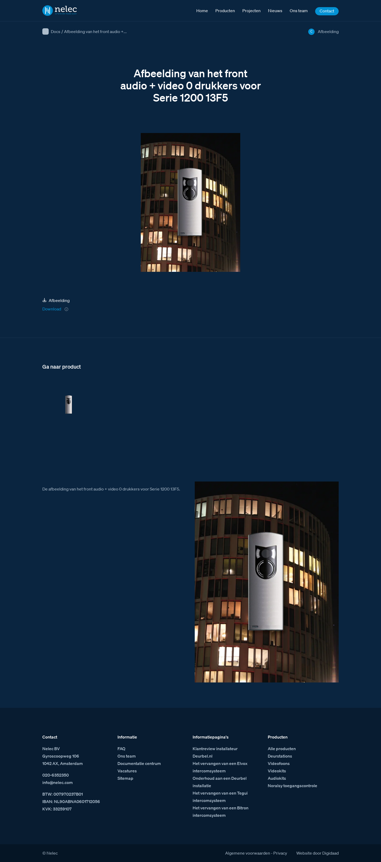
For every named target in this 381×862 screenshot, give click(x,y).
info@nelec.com (57, 782)
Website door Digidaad (317, 853)
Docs (55, 31)
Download (51, 308)
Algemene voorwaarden (247, 853)
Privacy (280, 853)
